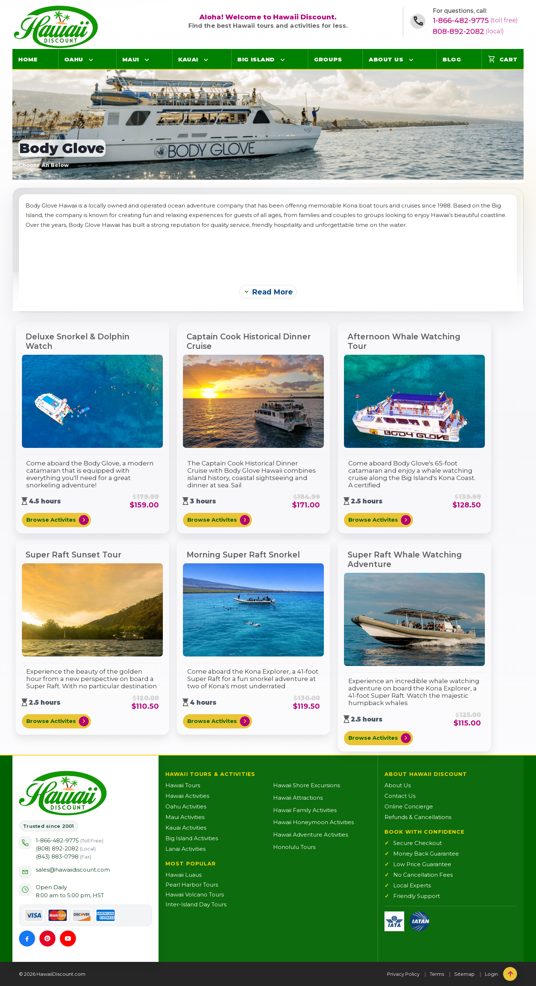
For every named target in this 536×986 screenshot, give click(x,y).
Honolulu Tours (294, 847)
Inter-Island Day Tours (195, 904)
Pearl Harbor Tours (191, 884)
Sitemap (464, 974)
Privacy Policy (403, 974)
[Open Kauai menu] (206, 59)
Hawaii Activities (187, 795)
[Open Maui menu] (147, 59)
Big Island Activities (191, 838)
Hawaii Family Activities (305, 810)
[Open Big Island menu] (282, 59)
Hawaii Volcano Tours (194, 894)
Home (27, 59)
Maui (130, 59)
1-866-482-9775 (475, 20)
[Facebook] (27, 938)
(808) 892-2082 (66, 848)
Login (491, 974)
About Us (386, 59)
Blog (452, 59)
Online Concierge (408, 806)
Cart (503, 59)
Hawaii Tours (182, 785)
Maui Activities (184, 817)
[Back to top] (510, 974)
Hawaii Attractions (298, 797)
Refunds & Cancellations (417, 817)
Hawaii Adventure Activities (310, 834)
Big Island (256, 59)
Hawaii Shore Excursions (306, 785)
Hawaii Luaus (183, 874)
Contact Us (400, 795)
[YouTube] (68, 938)
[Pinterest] (47, 938)
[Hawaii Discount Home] (63, 793)
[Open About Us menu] (411, 59)
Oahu (73, 59)
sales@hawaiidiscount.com (73, 869)
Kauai (188, 59)
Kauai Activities (185, 827)
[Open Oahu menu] (91, 59)
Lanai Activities (185, 848)
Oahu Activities (185, 806)
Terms (437, 974)
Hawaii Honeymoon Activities (313, 822)
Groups (328, 59)
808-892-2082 (468, 31)
